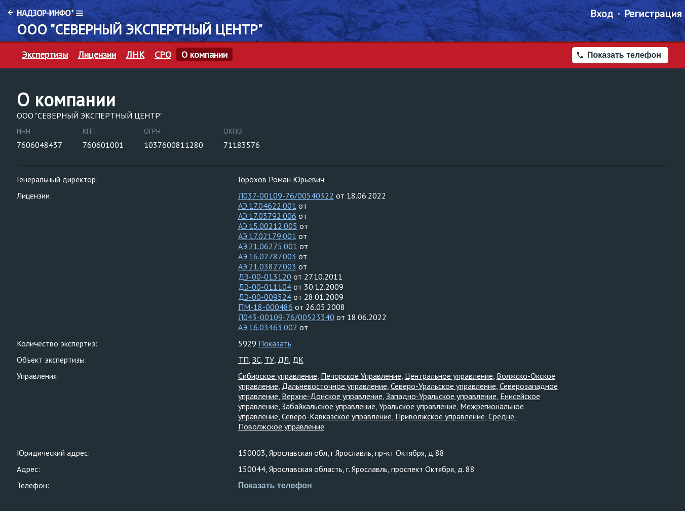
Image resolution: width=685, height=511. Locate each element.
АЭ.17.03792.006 (267, 216)
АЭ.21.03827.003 (267, 266)
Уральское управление (417, 406)
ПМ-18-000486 (265, 307)
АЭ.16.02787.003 (267, 256)
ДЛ (283, 360)
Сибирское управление (277, 376)
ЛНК (135, 54)
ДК (297, 360)
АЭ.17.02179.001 (267, 236)
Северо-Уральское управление (443, 386)
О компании (204, 54)
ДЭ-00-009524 (264, 297)
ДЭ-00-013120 (264, 276)
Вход (601, 13)
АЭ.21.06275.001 (267, 246)
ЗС (256, 360)
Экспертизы (45, 54)
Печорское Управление (361, 376)
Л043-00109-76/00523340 (286, 317)
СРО (163, 54)
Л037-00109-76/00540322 (286, 195)
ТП (243, 360)
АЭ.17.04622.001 (267, 206)
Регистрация (652, 13)
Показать (274, 343)
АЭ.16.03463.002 (267, 327)
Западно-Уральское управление (441, 396)
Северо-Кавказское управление (337, 416)
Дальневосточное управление (334, 386)
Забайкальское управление (328, 406)
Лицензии (97, 54)
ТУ (269, 360)
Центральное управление (449, 376)
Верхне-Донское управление (332, 396)
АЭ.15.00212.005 (267, 226)
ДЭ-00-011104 (264, 287)
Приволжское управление (440, 416)
